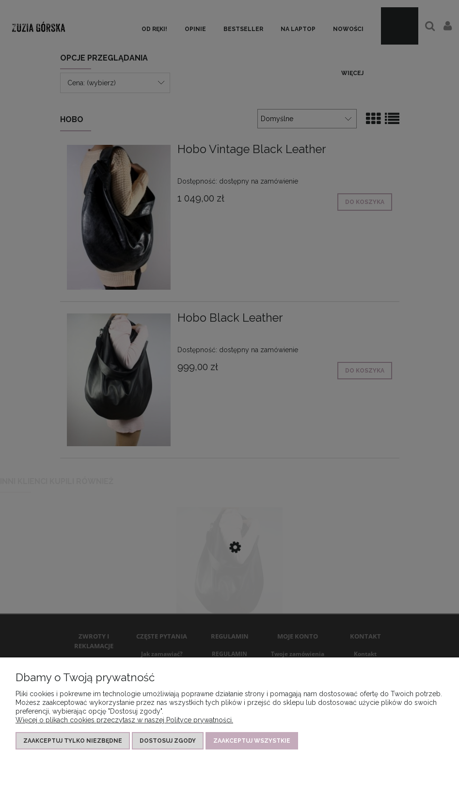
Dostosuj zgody (168, 740)
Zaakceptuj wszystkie (251, 740)
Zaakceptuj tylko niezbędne (72, 740)
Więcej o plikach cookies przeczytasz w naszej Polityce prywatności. (124, 720)
